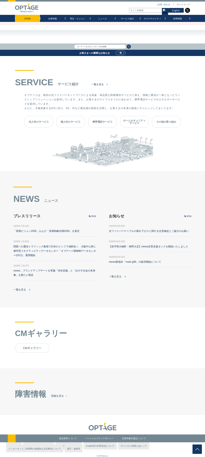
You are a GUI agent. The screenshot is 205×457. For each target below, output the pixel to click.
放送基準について (68, 438)
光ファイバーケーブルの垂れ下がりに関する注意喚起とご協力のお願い (149, 231)
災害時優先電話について (134, 438)
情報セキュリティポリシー (45, 446)
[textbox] (148, 10)
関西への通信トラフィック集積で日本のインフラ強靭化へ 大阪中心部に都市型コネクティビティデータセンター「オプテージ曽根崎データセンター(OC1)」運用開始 (54, 251)
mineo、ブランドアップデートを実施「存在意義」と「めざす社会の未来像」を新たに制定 (54, 272)
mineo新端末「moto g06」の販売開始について (135, 262)
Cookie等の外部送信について (89, 446)
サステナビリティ (152, 18)
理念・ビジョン (77, 18)
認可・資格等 (177, 446)
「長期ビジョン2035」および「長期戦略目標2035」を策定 (46, 231)
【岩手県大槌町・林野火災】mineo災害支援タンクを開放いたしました (148, 246)
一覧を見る (97, 84)
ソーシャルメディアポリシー (99, 438)
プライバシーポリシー (66, 446)
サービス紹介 (127, 18)
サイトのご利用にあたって (114, 446)
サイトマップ (183, 4)
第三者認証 (27, 446)
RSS (93, 216)
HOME (27, 18)
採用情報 (177, 18)
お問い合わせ (163, 4)
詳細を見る (57, 396)
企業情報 (52, 18)
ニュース (102, 18)
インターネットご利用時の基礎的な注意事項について (148, 446)
